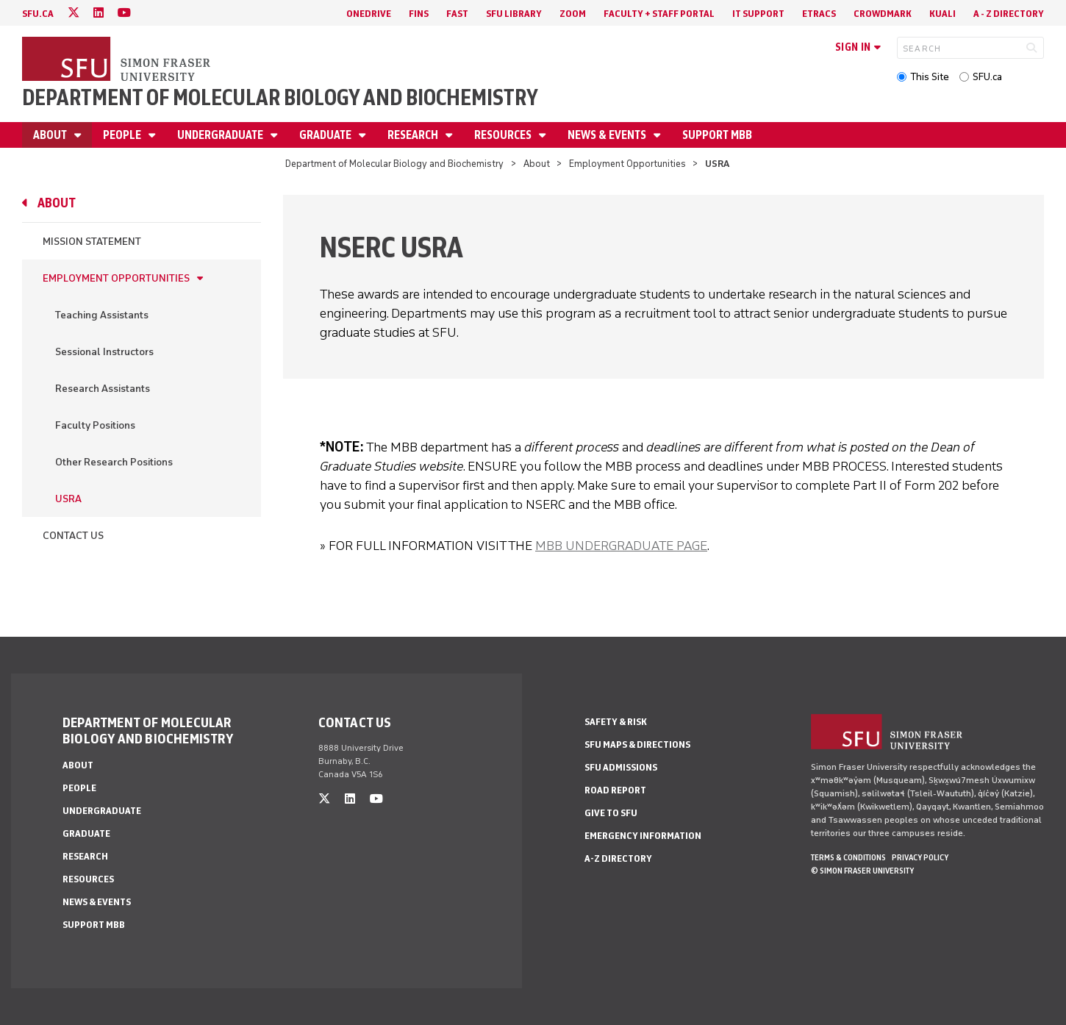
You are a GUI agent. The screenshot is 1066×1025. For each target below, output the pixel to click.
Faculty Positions (95, 425)
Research (413, 135)
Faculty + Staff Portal (659, 13)
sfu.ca (38, 13)
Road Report (615, 790)
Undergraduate (221, 135)
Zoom (572, 13)
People (123, 135)
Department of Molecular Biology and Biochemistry (280, 97)
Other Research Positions (114, 462)
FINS (419, 13)
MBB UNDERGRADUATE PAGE (621, 546)
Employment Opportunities (627, 163)
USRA (68, 499)
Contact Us (73, 535)
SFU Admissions (620, 767)
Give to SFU (610, 813)
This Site (929, 77)
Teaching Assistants (102, 315)
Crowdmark (883, 13)
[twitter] (73, 13)
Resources (504, 135)
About (51, 135)
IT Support (758, 13)
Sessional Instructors (104, 352)
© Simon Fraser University (862, 870)
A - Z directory (1008, 13)
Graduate (326, 135)
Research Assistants (102, 388)
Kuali (942, 13)
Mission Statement (92, 241)
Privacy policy (920, 857)
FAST (457, 13)
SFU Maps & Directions (637, 744)
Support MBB (717, 135)
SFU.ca (987, 77)
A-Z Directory (618, 858)
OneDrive (368, 13)
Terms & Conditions (848, 857)
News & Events (608, 135)
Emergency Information (642, 835)
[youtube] (124, 13)
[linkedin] (98, 13)
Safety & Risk (615, 721)
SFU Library (514, 13)
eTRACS (819, 13)
